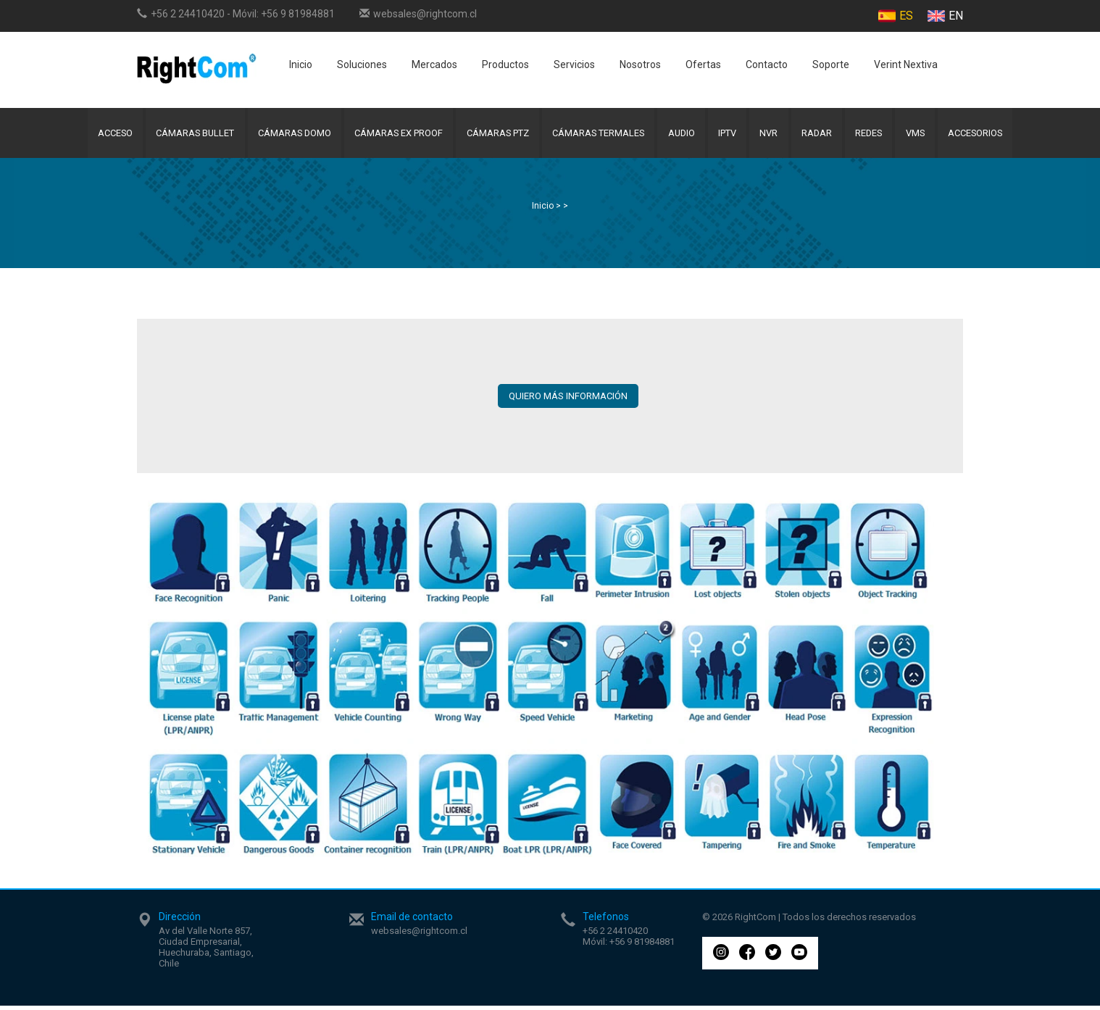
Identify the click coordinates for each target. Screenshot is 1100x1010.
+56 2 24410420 (188, 14)
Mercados (434, 64)
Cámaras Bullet (185, 135)
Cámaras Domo (286, 135)
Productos (505, 64)
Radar (822, 135)
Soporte (830, 64)
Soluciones (362, 64)
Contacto (767, 64)
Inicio (300, 64)
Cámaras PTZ (493, 135)
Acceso (102, 135)
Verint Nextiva (906, 64)
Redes (876, 135)
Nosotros (640, 64)
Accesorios (987, 135)
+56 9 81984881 (298, 14)
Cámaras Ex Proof (393, 135)
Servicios (574, 64)
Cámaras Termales (596, 135)
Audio (682, 135)
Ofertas (703, 64)
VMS (925, 135)
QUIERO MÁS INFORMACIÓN (568, 400)
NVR (773, 135)
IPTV (730, 135)
